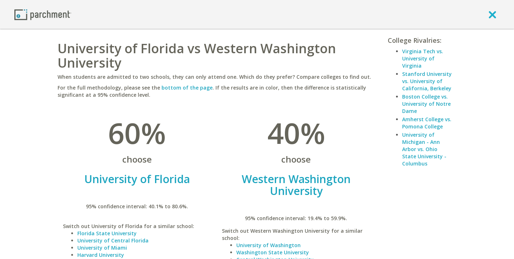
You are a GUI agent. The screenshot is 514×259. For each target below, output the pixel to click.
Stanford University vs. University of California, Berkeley (427, 81)
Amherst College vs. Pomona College (426, 123)
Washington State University (272, 252)
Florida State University (107, 233)
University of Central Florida (113, 240)
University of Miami (102, 247)
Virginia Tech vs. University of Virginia (422, 58)
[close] (492, 14)
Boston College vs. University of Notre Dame (426, 103)
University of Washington (268, 245)
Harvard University (100, 254)
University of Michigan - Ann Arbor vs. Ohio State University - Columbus (424, 149)
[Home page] (42, 14)
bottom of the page (187, 87)
